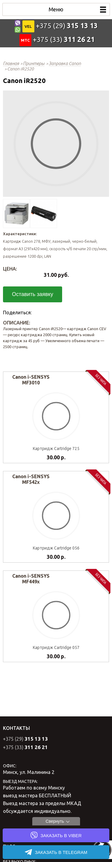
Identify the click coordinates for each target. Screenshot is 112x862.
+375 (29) (67, 25)
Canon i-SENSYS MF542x (31, 479)
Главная (11, 63)
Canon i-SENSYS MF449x (31, 578)
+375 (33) (64, 39)
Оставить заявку (32, 294)
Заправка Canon (65, 63)
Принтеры (34, 63)
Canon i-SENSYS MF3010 (31, 379)
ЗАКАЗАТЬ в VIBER (56, 835)
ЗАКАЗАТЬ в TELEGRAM (56, 852)
